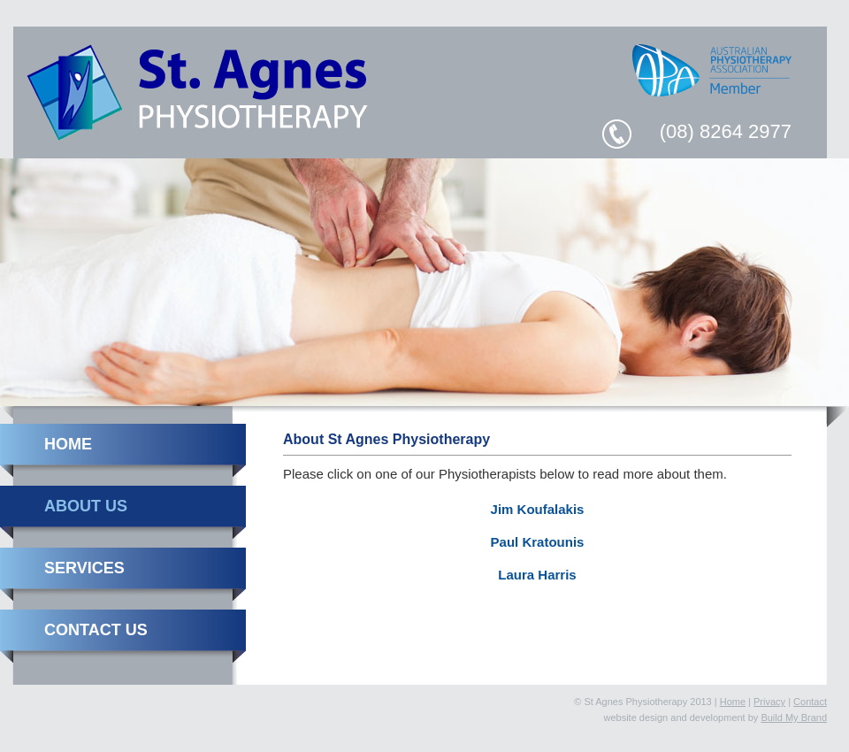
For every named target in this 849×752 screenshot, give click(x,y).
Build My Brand (794, 717)
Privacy (769, 701)
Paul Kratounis (538, 541)
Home (68, 444)
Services (84, 568)
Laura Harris (537, 574)
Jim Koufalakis (538, 509)
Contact (810, 701)
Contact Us (96, 630)
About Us (85, 506)
